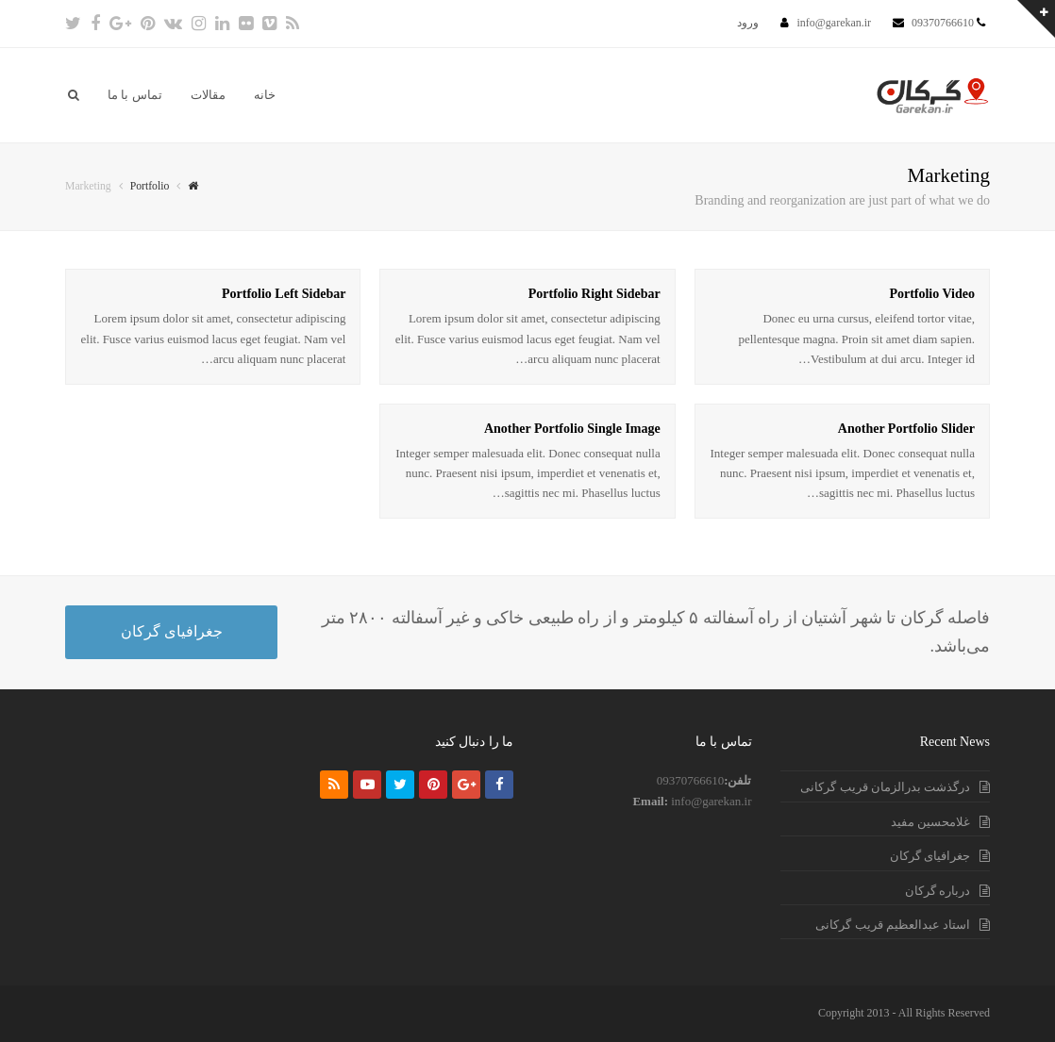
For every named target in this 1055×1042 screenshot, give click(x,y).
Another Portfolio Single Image (572, 429)
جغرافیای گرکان (172, 631)
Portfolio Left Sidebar (283, 294)
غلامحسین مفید (930, 822)
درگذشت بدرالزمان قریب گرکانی (885, 787)
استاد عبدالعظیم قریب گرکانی (892, 925)
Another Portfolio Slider (906, 429)
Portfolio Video (932, 294)
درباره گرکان (937, 891)
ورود (748, 22)
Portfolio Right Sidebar (594, 294)
